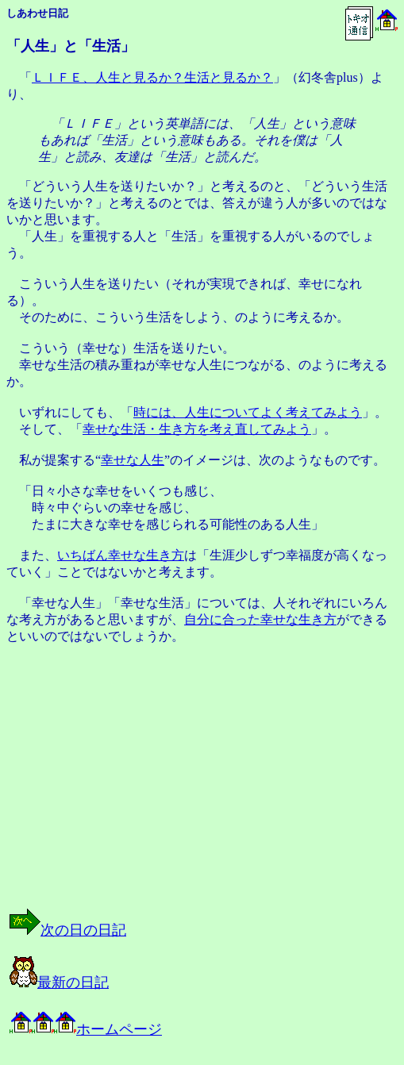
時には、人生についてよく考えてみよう (247, 412)
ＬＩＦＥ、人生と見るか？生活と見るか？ (152, 77)
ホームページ (86, 1029)
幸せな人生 (132, 460)
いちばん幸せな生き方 (120, 555)
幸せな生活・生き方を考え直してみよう (197, 429)
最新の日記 (59, 982)
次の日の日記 (68, 930)
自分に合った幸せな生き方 (260, 619)
